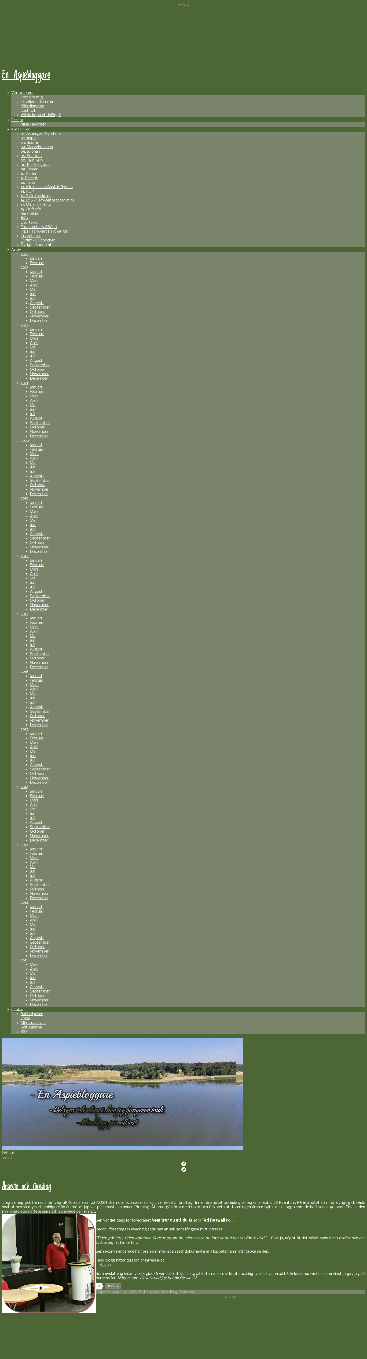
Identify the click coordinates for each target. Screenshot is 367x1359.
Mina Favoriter (33, 124)
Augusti (37, 303)
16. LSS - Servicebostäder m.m (47, 200)
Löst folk (28, 110)
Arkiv (16, 249)
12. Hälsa (28, 182)
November (39, 316)
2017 (24, 614)
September (40, 307)
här (104, 1265)
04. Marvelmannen (37, 147)
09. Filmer (29, 169)
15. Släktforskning (36, 196)
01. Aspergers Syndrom (41, 134)
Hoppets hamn (224, 1251)
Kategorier (20, 129)
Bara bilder (30, 214)
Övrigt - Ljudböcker (38, 240)
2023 (25, 267)
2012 (24, 902)
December (39, 321)
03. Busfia (29, 142)
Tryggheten (31, 236)
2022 (25, 325)
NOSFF (102, 1203)
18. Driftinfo (31, 209)
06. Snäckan (31, 156)
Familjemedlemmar (37, 102)
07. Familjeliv (32, 160)
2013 (24, 845)
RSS (24, 1032)
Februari (37, 263)
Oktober (37, 312)
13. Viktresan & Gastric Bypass (47, 187)
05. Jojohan (30, 151)
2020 (25, 441)
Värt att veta (22, 92)
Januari (36, 258)
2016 (24, 671)
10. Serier (29, 174)
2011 (24, 960)
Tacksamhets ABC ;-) (39, 227)
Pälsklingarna (32, 106)
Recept (17, 119)
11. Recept (29, 178)
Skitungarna (31, 1027)
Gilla (114, 1286)
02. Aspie (29, 138)
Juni (33, 294)
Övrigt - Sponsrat (36, 245)
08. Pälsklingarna (36, 165)
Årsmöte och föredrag (26, 1186)
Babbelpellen (32, 1014)
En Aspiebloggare (26, 75)
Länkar (17, 1009)
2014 (24, 787)
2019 (24, 498)
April (34, 285)
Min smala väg (33, 1023)
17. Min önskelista (36, 205)
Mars (34, 281)
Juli (32, 298)
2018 (25, 556)
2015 (24, 729)
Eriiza (25, 1018)
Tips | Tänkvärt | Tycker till (44, 231)
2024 (25, 254)
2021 (24, 383)
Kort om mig (32, 97)
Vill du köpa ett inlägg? (41, 115)
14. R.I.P (27, 191)
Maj (33, 290)
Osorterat (29, 222)
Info (24, 218)
